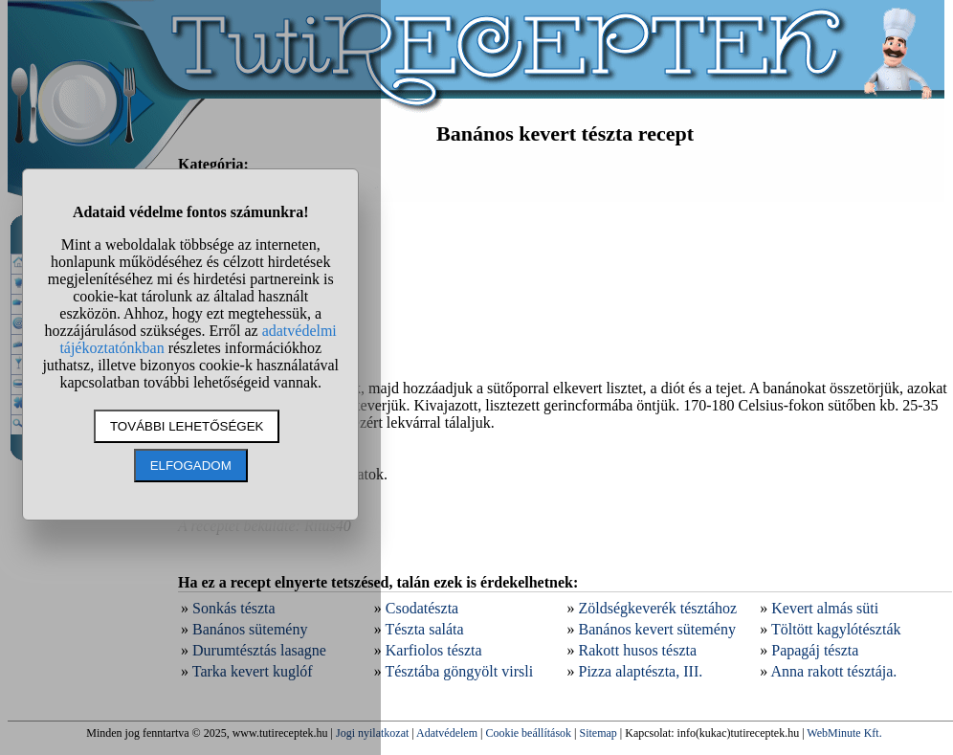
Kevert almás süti (824, 608)
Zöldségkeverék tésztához (658, 608)
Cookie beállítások (528, 733)
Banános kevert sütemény (657, 629)
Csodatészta (422, 608)
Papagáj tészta (814, 650)
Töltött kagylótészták (836, 629)
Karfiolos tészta (434, 650)
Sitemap (598, 733)
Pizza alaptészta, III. (641, 671)
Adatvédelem (446, 733)
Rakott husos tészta (638, 650)
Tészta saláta (424, 629)
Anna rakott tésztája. (833, 671)
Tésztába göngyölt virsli (459, 671)
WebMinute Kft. (844, 733)
